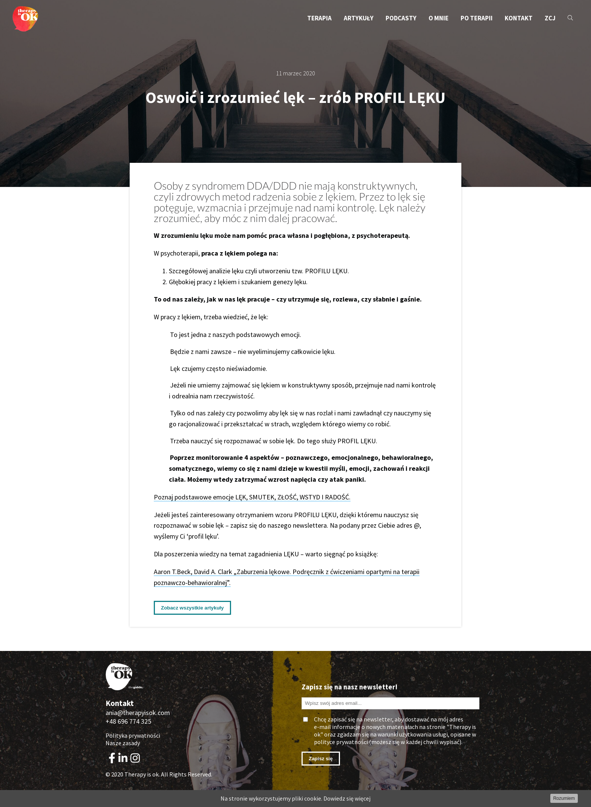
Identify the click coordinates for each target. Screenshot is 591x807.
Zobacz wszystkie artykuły (192, 608)
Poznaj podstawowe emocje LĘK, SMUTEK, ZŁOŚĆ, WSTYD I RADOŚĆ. (252, 497)
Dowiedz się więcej (347, 798)
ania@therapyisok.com (138, 712)
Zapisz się (321, 758)
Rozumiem (564, 798)
